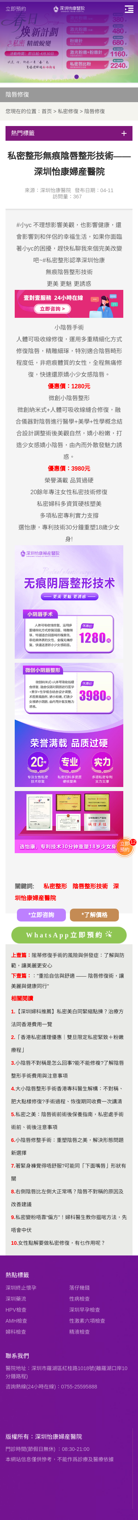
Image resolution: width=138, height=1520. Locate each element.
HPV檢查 (16, 1310)
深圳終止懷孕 (21, 1288)
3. (13, 1063)
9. (13, 1217)
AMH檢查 (16, 1321)
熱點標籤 (17, 1275)
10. (14, 1243)
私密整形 (55, 886)
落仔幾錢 (79, 1288)
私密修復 (68, 111)
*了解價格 (94, 915)
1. (13, 1011)
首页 (47, 111)
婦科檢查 (16, 1332)
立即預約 (16, 9)
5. (13, 1114)
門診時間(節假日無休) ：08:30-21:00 (47, 1449)
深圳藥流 (16, 1299)
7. (13, 1166)
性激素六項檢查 (87, 1321)
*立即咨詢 (41, 915)
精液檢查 (79, 1332)
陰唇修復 (94, 111)
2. (13, 1037)
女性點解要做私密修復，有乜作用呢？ (62, 1243)
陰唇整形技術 (90, 886)
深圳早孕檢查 (84, 1310)
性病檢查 (79, 1299)
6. (13, 1140)
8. (13, 1191)
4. (13, 1089)
